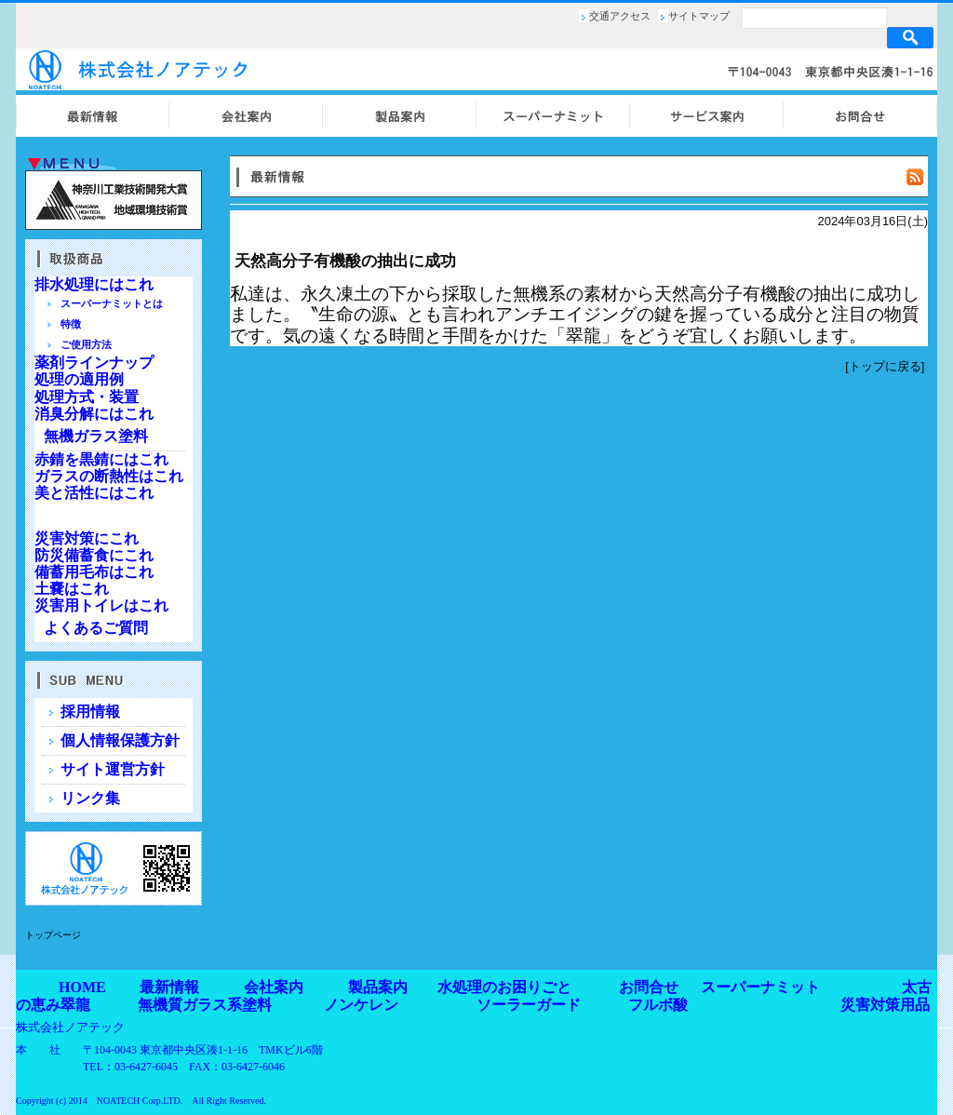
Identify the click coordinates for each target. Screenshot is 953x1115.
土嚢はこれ (71, 589)
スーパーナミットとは (111, 303)
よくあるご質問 (96, 628)
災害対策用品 (885, 1005)
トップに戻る (885, 366)
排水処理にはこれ (94, 284)
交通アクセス (620, 15)
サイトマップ (699, 15)
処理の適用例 (79, 379)
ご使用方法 (86, 344)
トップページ (53, 935)
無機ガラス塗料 (96, 436)
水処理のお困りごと (504, 987)
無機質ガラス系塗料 (205, 1005)
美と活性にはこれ (94, 493)
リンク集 (90, 798)
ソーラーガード (528, 1005)
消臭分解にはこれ (94, 414)
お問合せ (648, 987)
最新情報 (169, 987)
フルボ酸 (658, 1005)
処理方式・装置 (86, 397)
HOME (82, 987)
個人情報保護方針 (120, 740)
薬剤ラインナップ (94, 362)
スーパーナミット (760, 987)
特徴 (70, 323)
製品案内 (378, 987)
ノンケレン (361, 1005)
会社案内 (273, 987)
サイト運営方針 (112, 769)
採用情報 (90, 711)
